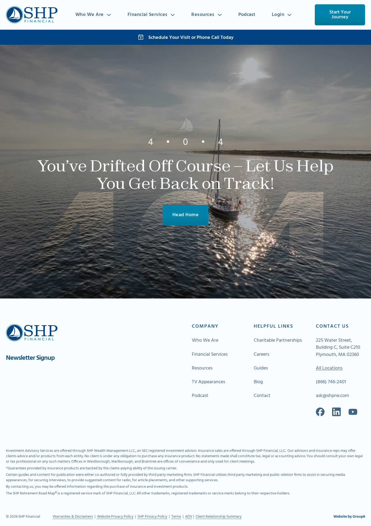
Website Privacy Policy (115, 517)
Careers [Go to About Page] (261, 354)
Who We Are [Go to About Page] (205, 340)
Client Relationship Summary (219, 517)
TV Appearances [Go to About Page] (208, 382)
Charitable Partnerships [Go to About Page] (278, 340)
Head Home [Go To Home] (185, 215)
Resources (203, 14)
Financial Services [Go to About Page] (210, 354)
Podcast (246, 15)
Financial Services (148, 14)
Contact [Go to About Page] (262, 395)
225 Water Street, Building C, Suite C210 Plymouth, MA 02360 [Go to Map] (338, 347)
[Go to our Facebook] (320, 412)
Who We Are (89, 14)
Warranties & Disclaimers (73, 517)
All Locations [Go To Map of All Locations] (329, 368)
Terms (176, 517)
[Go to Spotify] (353, 412)
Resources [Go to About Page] (202, 368)
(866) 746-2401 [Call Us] (331, 382)
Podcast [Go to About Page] (200, 395)
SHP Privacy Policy (152, 517)
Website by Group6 (349, 517)
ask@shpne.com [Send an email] (332, 395)
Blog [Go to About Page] (258, 382)
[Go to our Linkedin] (336, 412)
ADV (188, 517)
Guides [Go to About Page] (261, 368)
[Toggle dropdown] (108, 14)
